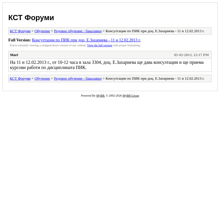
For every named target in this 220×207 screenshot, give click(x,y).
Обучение (42, 31)
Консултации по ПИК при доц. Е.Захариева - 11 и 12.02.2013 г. (86, 40)
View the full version (99, 45)
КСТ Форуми (31, 17)
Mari (14, 55)
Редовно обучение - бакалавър (78, 31)
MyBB (100, 95)
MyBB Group (131, 95)
